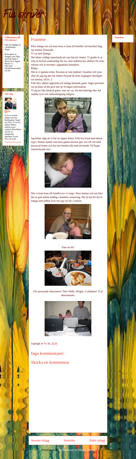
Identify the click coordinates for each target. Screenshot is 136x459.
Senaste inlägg (40, 440)
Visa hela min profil (13, 142)
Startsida (69, 440)
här (12, 63)
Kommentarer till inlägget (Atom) (77, 449)
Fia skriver (22, 15)
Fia (9, 111)
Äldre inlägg (97, 440)
